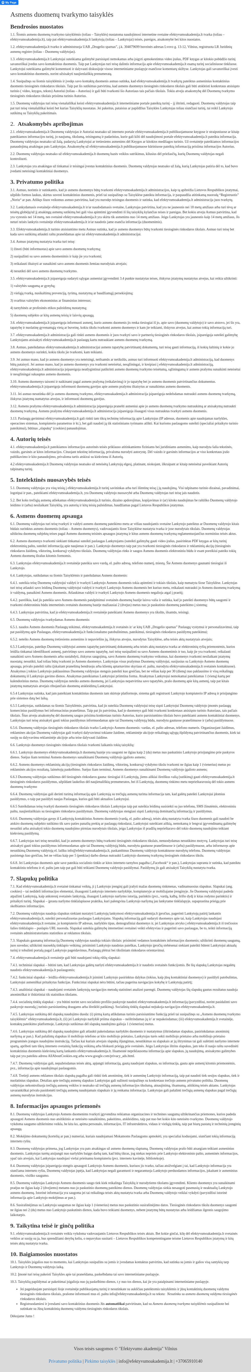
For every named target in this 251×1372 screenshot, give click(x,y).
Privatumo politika (65, 1361)
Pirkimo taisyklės (100, 1361)
